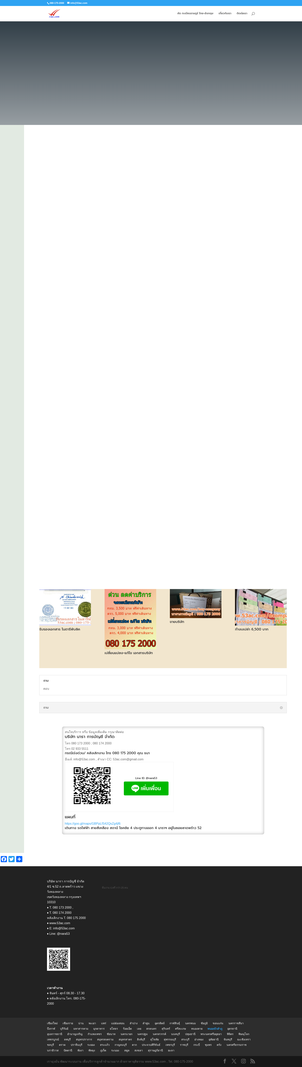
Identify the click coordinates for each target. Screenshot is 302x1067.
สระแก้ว (105, 1044)
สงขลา (138, 1050)
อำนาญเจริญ (74, 1034)
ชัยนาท (111, 1034)
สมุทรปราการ (84, 1039)
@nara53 (151, 778)
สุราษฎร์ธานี (155, 1050)
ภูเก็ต (103, 1050)
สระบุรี (185, 1039)
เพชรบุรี (170, 1044)
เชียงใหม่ (52, 1023)
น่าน (81, 1023)
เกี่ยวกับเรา (225, 13)
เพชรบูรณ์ (53, 1039)
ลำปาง (134, 1023)
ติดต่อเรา (242, 13)
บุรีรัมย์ (64, 1028)
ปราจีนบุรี (76, 1044)
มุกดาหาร (99, 1028)
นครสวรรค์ (159, 1034)
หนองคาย (196, 1028)
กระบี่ (196, 1044)
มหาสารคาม (80, 1028)
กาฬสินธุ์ (174, 1023)
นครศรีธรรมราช (236, 1044)
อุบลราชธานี (54, 1034)
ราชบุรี (184, 1044)
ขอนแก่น (218, 1023)
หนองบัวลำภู (214, 1028)
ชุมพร (208, 1044)
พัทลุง (91, 1050)
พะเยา (92, 1023)
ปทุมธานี (190, 1034)
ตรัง (219, 1044)
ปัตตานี (68, 1050)
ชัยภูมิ (204, 1023)
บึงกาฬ (51, 1028)
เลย (139, 1028)
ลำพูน (146, 1023)
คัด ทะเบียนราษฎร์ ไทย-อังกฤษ (195, 13)
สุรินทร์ (166, 1028)
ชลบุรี (50, 1044)
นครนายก (126, 1034)
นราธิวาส (53, 1050)
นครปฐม (142, 1034)
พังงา (80, 1050)
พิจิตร (230, 1034)
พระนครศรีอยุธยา (211, 1034)
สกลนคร (151, 1028)
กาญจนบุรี (121, 1044)
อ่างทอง (198, 1039)
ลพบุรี (67, 1039)
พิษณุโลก (243, 1034)
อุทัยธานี (214, 1039)
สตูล (126, 1050)
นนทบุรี (175, 1034)
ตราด (62, 1044)
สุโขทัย (154, 1039)
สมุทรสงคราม (105, 1039)
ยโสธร (114, 1028)
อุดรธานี (232, 1028)
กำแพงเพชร (95, 1034)
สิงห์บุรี (141, 1039)
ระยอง (91, 1044)
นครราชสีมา (236, 1023)
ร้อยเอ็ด (127, 1028)
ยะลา (171, 1050)
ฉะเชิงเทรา (244, 1039)
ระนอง (115, 1050)
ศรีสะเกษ (180, 1028)
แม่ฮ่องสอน (117, 1023)
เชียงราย (68, 1023)
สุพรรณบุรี (170, 1039)
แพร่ (103, 1023)
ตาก (134, 1044)
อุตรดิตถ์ (159, 1023)
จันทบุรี (228, 1039)
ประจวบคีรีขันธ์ (151, 1044)
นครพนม (190, 1023)
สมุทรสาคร (125, 1039)
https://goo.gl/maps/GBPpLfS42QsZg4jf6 (93, 823)
